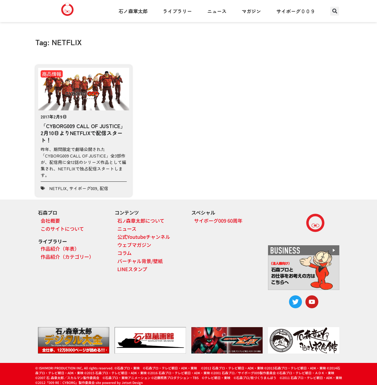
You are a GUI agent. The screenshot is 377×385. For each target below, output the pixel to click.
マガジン (251, 11)
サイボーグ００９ (295, 11)
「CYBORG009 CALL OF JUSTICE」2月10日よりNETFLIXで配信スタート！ (83, 133)
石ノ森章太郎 (133, 11)
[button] (334, 11)
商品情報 (51, 73)
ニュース (217, 11)
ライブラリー (177, 11)
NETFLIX (58, 188)
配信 (104, 188)
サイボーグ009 (83, 188)
